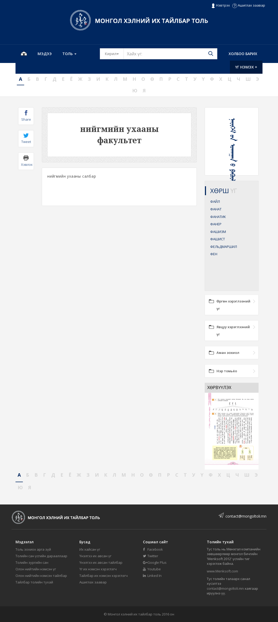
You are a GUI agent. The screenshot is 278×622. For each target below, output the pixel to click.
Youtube (152, 569)
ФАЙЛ (215, 201)
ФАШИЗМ (218, 231)
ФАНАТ (216, 209)
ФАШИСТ (217, 239)
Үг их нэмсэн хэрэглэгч (98, 569)
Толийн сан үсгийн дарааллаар (41, 556)
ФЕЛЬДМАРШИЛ (223, 246)
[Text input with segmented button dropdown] (170, 53)
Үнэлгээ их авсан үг (95, 556)
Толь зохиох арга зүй (33, 549)
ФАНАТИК (218, 216)
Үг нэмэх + (246, 67)
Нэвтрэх (220, 5)
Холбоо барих (243, 53)
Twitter (150, 556)
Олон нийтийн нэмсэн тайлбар (41, 575)
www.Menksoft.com (222, 571)
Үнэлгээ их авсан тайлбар (100, 562)
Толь (69, 53)
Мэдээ (45, 53)
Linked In (152, 575)
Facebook (153, 549)
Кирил (114, 53)
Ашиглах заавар (248, 5)
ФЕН (213, 254)
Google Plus (155, 562)
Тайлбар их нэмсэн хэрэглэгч (103, 575)
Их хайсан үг (89, 549)
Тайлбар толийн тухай (34, 582)
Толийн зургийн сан (32, 562)
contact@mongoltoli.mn (245, 516)
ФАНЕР (216, 224)
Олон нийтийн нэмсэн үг (36, 569)
